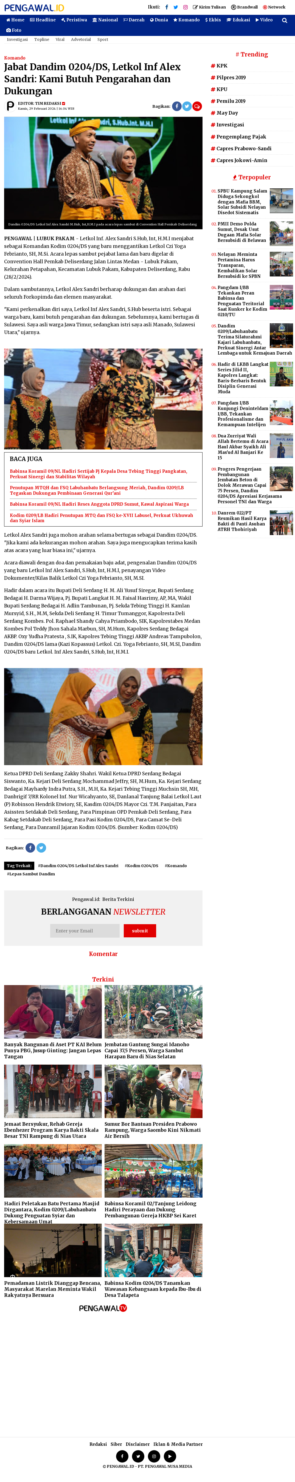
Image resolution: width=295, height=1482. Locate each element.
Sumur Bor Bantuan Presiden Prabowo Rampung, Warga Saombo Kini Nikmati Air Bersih (153, 1130)
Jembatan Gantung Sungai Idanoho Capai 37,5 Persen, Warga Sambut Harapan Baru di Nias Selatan (147, 1051)
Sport (102, 39)
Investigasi (17, 39)
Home (15, 19)
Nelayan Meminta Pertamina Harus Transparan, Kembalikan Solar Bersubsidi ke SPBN (239, 265)
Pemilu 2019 (228, 101)
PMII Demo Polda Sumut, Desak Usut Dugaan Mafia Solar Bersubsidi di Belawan (242, 232)
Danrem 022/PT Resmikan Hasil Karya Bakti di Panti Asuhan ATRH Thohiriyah (242, 521)
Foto (13, 30)
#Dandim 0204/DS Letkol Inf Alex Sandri (78, 865)
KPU (219, 89)
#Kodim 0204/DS (141, 865)
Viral (60, 39)
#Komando (176, 865)
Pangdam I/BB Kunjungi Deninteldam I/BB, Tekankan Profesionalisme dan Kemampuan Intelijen (243, 414)
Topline (41, 39)
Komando (186, 19)
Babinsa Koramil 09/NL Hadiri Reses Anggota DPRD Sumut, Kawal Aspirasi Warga (99, 504)
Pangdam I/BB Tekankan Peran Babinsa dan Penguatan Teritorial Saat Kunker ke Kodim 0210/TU (242, 301)
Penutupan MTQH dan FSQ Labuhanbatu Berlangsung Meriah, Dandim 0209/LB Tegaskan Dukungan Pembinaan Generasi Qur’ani (97, 490)
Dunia (159, 19)
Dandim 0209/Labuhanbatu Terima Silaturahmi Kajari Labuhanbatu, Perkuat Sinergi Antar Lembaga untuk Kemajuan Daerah (255, 339)
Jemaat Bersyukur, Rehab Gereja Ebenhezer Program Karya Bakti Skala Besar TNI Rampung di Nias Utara (51, 1130)
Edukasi (238, 19)
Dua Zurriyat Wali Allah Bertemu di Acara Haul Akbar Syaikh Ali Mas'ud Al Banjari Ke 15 (243, 446)
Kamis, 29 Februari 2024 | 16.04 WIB (46, 109)
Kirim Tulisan (209, 7)
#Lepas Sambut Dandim (31, 874)
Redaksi (98, 1444)
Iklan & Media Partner (178, 1444)
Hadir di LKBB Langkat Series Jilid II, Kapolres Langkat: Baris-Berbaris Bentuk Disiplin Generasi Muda (243, 378)
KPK (219, 66)
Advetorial (81, 39)
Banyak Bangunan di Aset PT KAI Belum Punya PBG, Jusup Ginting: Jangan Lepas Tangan (53, 1051)
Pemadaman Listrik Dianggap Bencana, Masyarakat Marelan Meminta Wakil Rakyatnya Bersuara (52, 1289)
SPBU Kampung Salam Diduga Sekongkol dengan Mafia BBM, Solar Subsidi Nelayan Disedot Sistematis (242, 202)
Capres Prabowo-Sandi (241, 149)
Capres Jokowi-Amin (239, 160)
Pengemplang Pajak (238, 137)
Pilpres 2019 (228, 78)
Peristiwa (74, 19)
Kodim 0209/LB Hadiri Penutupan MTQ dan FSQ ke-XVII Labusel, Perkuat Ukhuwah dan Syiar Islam (101, 518)
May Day (224, 113)
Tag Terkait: (19, 865)
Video (264, 19)
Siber (116, 1444)
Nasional (105, 19)
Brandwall (244, 7)
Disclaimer (138, 1444)
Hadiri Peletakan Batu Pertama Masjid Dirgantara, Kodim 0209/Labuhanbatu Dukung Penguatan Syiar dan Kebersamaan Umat (51, 1213)
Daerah (134, 19)
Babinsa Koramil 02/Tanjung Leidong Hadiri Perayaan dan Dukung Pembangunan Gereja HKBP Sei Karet (150, 1210)
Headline (43, 19)
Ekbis (213, 19)
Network (274, 7)
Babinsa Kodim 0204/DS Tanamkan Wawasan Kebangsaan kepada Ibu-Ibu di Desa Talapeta (153, 1289)
